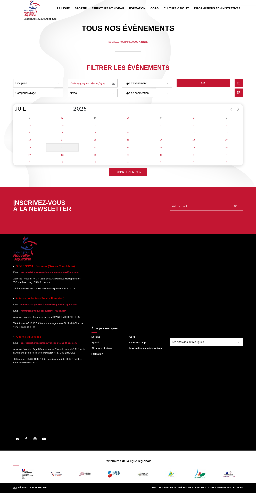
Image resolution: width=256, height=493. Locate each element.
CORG (154, 8)
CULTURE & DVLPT (176, 8)
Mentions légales (230, 487)
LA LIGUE (63, 8)
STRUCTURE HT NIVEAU (108, 8)
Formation (97, 354)
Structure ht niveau (102, 348)
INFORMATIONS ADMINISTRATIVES (217, 8)
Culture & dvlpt (137, 342)
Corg (132, 337)
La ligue (96, 337)
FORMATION (137, 8)
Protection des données (169, 487)
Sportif (95, 342)
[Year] (70, 109)
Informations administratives (145, 348)
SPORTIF (81, 8)
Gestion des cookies (202, 487)
